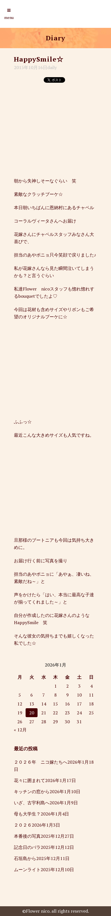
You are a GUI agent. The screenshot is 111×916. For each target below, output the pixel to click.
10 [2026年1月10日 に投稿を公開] (79, 695)
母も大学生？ (27, 814)
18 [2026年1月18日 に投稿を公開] (91, 704)
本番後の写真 (27, 836)
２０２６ (23, 825)
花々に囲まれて (29, 780)
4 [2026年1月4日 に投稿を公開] (91, 686)
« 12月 (20, 730)
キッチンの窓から (32, 791)
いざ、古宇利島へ (32, 803)
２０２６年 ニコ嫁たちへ (40, 762)
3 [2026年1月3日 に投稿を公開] (79, 686)
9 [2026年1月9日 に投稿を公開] (67, 695)
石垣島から (25, 858)
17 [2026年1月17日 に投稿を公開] (79, 704)
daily (52, 67)
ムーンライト (27, 869)
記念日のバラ (27, 847)
